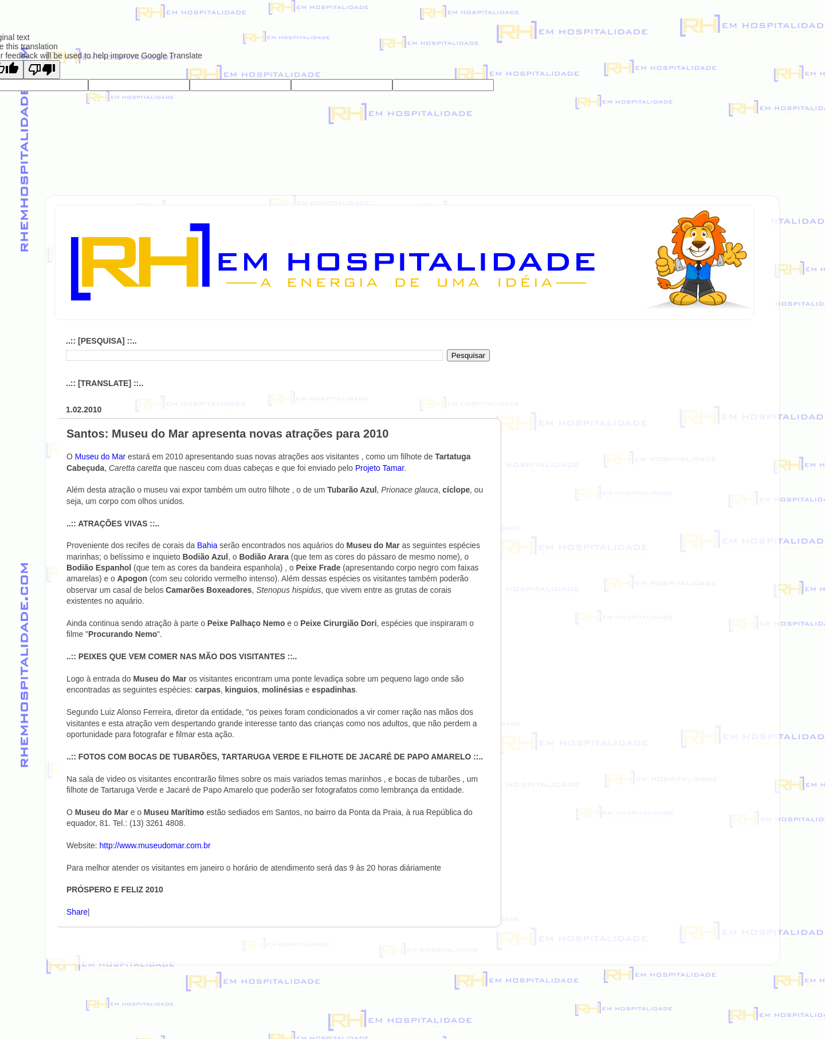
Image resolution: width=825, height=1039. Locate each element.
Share (77, 911)
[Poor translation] (41, 69)
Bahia (208, 545)
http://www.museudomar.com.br (155, 845)
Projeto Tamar (379, 468)
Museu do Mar (101, 456)
